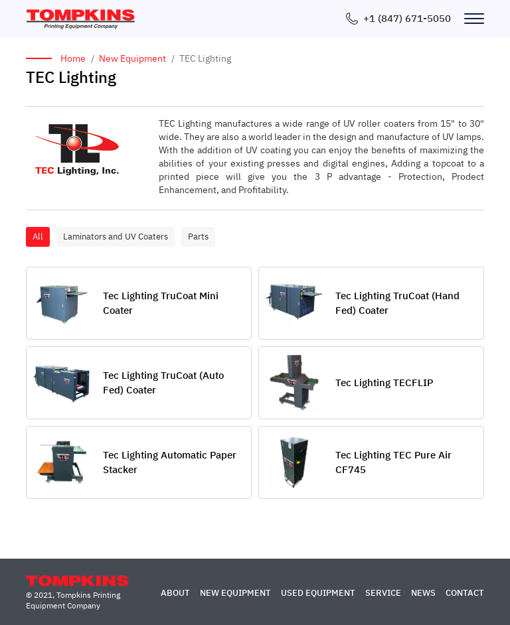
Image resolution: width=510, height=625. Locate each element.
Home (73, 58)
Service (383, 592)
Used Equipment (318, 592)
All (38, 236)
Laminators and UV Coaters (115, 236)
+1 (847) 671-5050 (407, 19)
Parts (198, 236)
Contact (465, 592)
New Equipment (132, 58)
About (175, 592)
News (423, 592)
